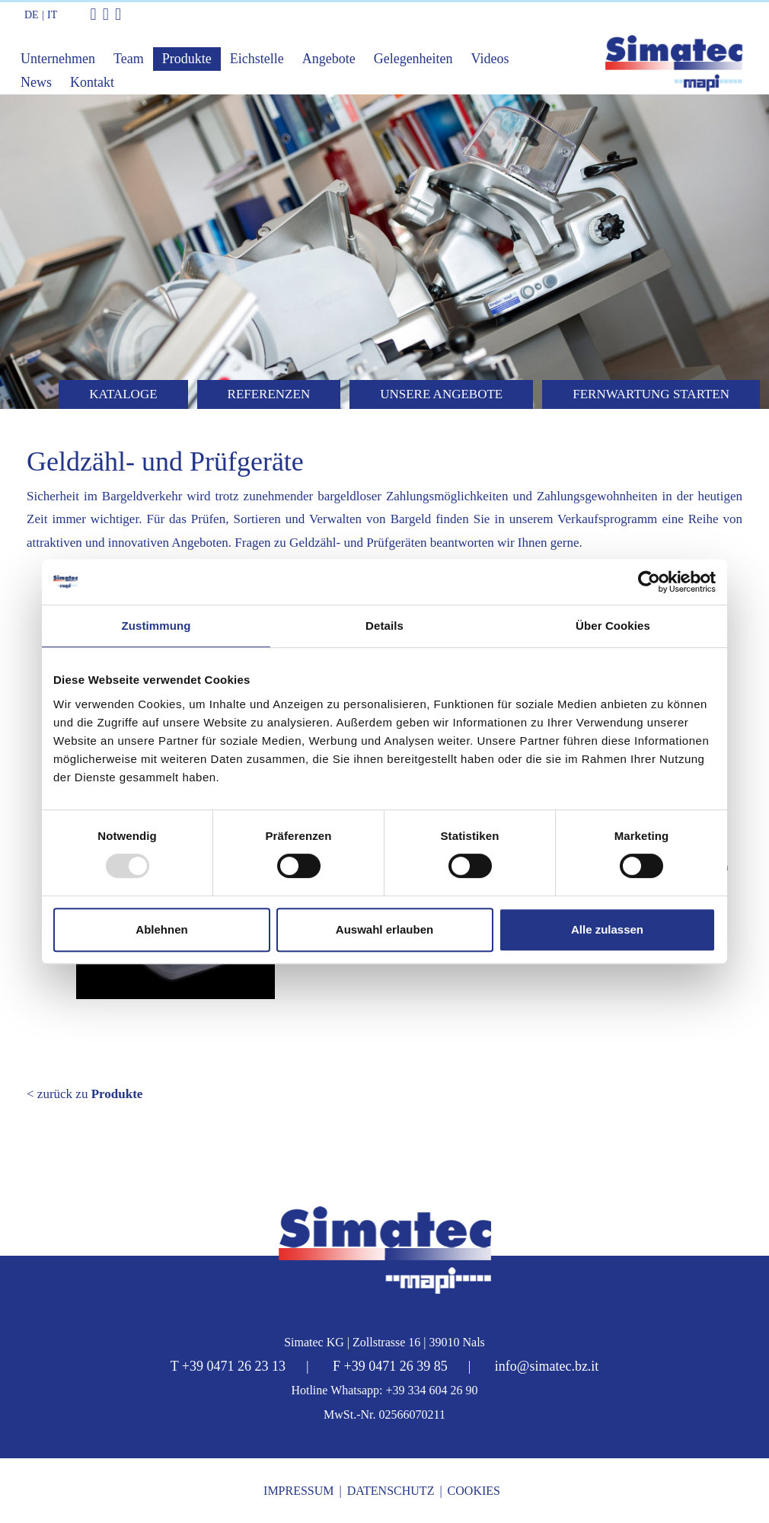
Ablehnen (161, 929)
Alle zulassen (607, 929)
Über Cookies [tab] (613, 625)
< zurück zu (84, 1094)
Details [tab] (384, 625)
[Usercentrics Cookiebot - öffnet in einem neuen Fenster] (649, 581)
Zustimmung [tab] (156, 625)
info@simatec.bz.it (547, 1366)
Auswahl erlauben (384, 929)
